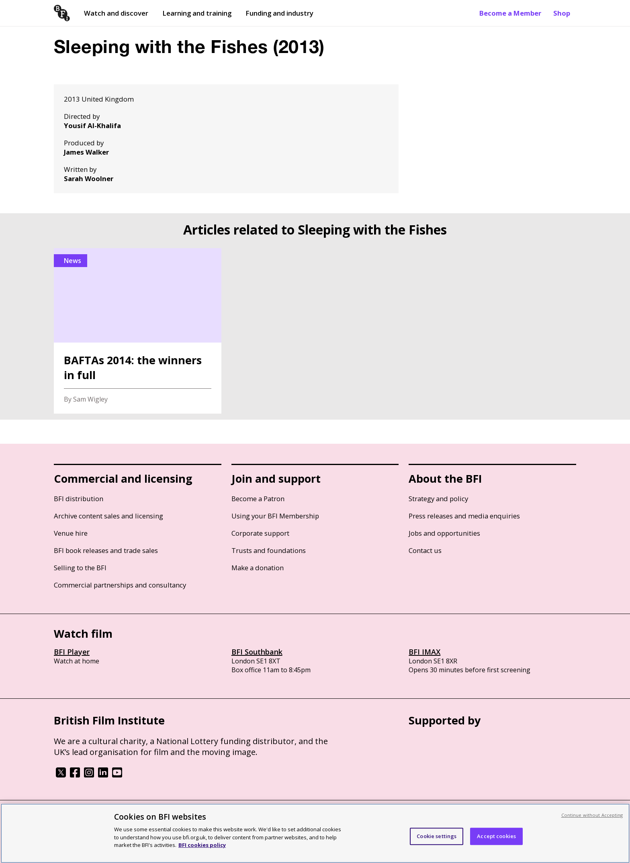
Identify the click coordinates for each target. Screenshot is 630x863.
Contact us (425, 550)
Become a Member (510, 13)
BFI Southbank (256, 652)
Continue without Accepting (592, 815)
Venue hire (71, 533)
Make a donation (257, 567)
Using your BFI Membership (275, 515)
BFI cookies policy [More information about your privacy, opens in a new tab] (202, 845)
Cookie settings (436, 836)
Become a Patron (257, 498)
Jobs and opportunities (444, 533)
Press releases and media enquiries (464, 515)
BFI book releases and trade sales (106, 550)
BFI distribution (78, 498)
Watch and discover (116, 13)
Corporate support (260, 533)
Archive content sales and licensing (108, 515)
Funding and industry (279, 13)
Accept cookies (496, 836)
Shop (561, 13)
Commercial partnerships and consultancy (120, 585)
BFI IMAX (424, 652)
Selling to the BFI (80, 567)
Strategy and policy (438, 498)
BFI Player (72, 652)
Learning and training (196, 13)
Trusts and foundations (268, 550)
